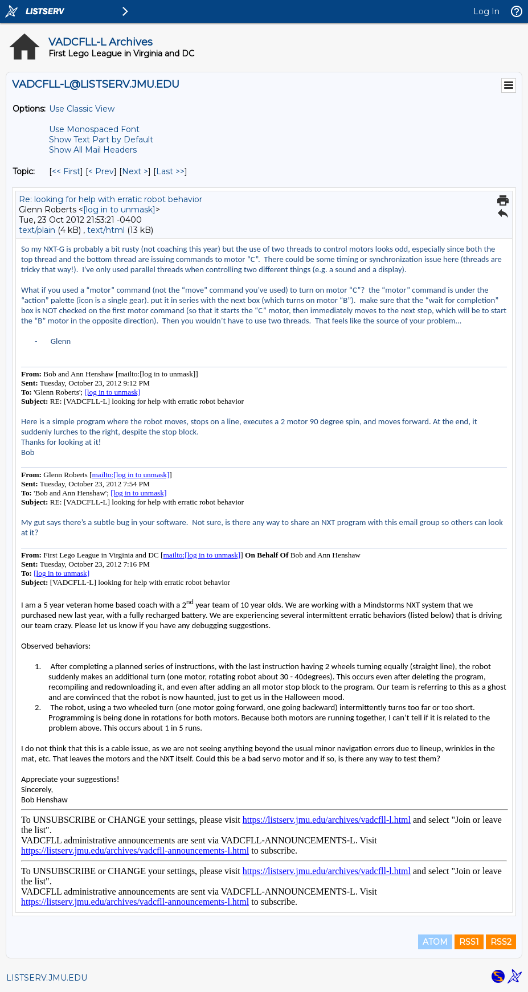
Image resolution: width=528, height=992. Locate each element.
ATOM (435, 942)
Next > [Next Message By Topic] (135, 171)
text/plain (37, 230)
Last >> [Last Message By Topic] (170, 171)
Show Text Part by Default (101, 139)
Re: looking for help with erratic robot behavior (110, 199)
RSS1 (469, 942)
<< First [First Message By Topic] (66, 171)
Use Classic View (81, 109)
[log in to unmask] (119, 209)
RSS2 (500, 942)
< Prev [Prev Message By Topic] (101, 171)
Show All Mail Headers (93, 150)
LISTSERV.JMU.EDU (46, 978)
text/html (106, 230)
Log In (486, 11)
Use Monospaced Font (94, 129)
